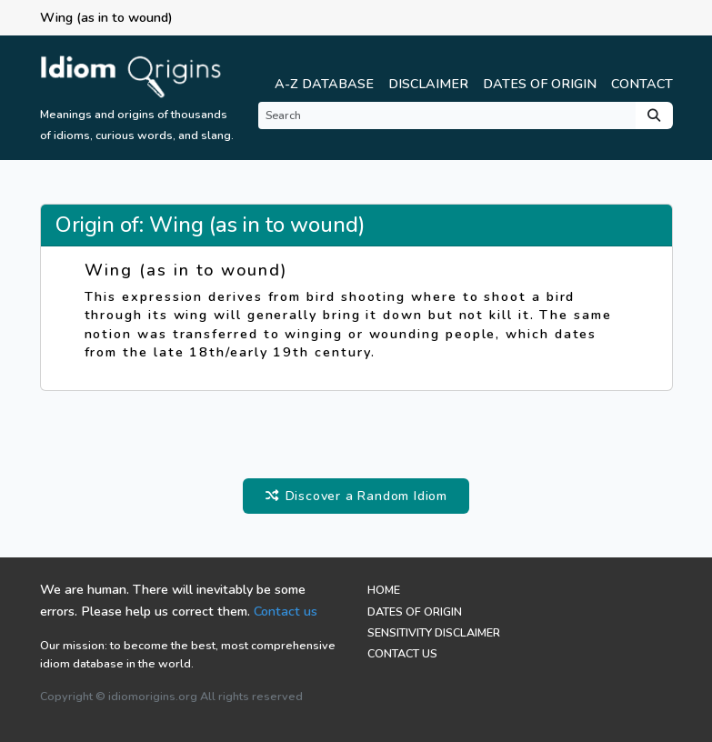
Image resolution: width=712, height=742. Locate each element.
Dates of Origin (540, 84)
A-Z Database (324, 84)
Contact (642, 84)
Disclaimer (428, 84)
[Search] (447, 115)
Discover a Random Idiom (356, 495)
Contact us (285, 611)
